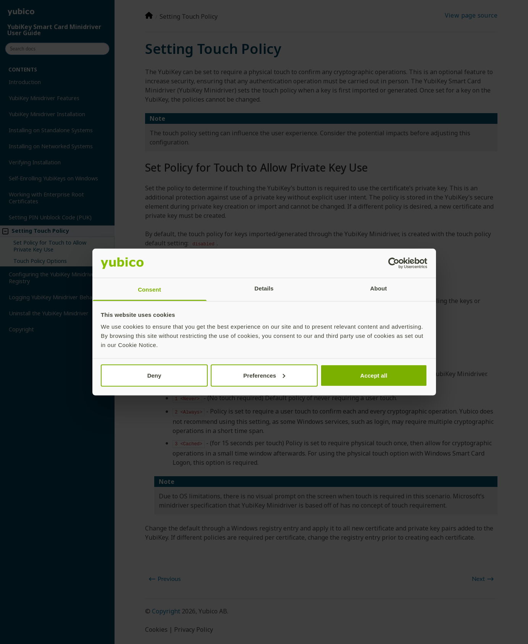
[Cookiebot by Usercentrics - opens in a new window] (393, 263)
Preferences (264, 375)
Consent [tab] (149, 289)
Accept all (374, 375)
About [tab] (378, 288)
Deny (154, 375)
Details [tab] (264, 288)
